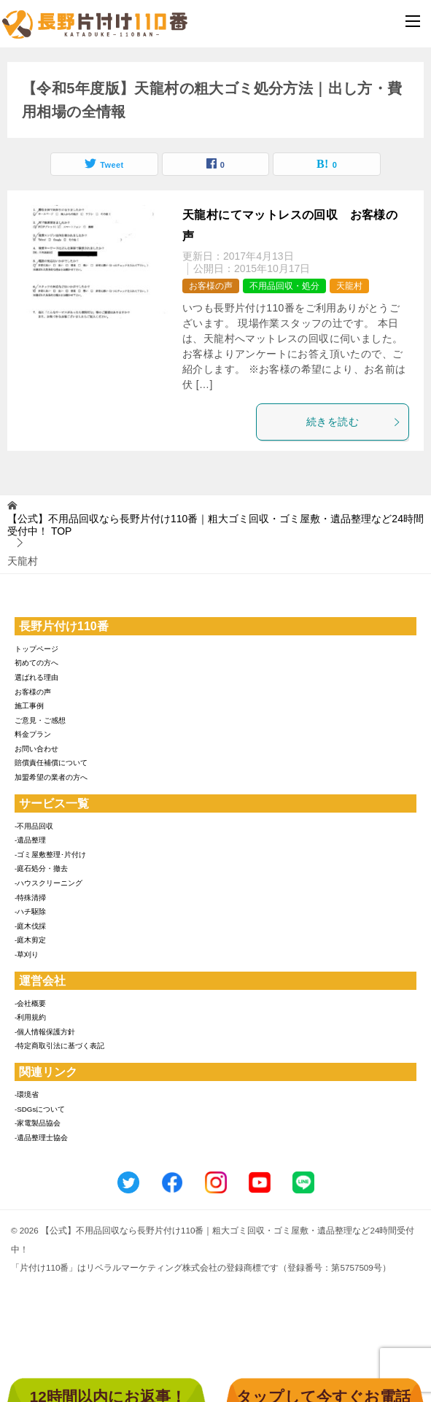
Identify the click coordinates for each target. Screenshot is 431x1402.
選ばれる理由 (36, 677)
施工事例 (29, 706)
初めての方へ (36, 663)
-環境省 (27, 1095)
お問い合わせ (36, 749)
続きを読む (353, 421)
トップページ (36, 649)
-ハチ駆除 (30, 911)
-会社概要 (30, 1003)
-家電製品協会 (38, 1123)
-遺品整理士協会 (41, 1138)
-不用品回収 (34, 826)
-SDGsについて (40, 1109)
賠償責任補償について (51, 763)
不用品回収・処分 (284, 286)
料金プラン (33, 734)
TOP (215, 525)
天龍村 (349, 286)
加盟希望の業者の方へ (51, 777)
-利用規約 (30, 1017)
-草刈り (27, 954)
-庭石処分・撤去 (41, 868)
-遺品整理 (30, 840)
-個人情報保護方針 (45, 1032)
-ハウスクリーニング (48, 883)
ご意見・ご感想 (40, 720)
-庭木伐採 (30, 926)
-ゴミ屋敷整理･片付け (50, 855)
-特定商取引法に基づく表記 (59, 1046)
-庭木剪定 (30, 940)
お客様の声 (211, 286)
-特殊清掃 (30, 898)
